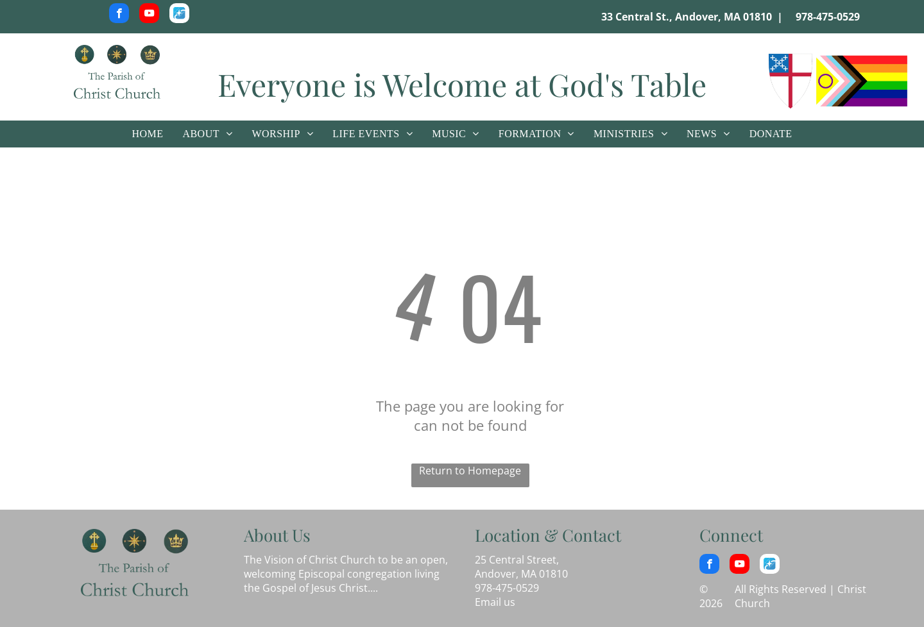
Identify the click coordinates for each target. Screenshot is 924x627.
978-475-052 (504, 588)
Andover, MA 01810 (521, 574)
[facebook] (119, 14)
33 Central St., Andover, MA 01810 (686, 17)
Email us (495, 602)
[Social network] (179, 14)
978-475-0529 (828, 17)
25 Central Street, (517, 560)
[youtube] (149, 14)
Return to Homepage (470, 471)
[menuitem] (147, 134)
